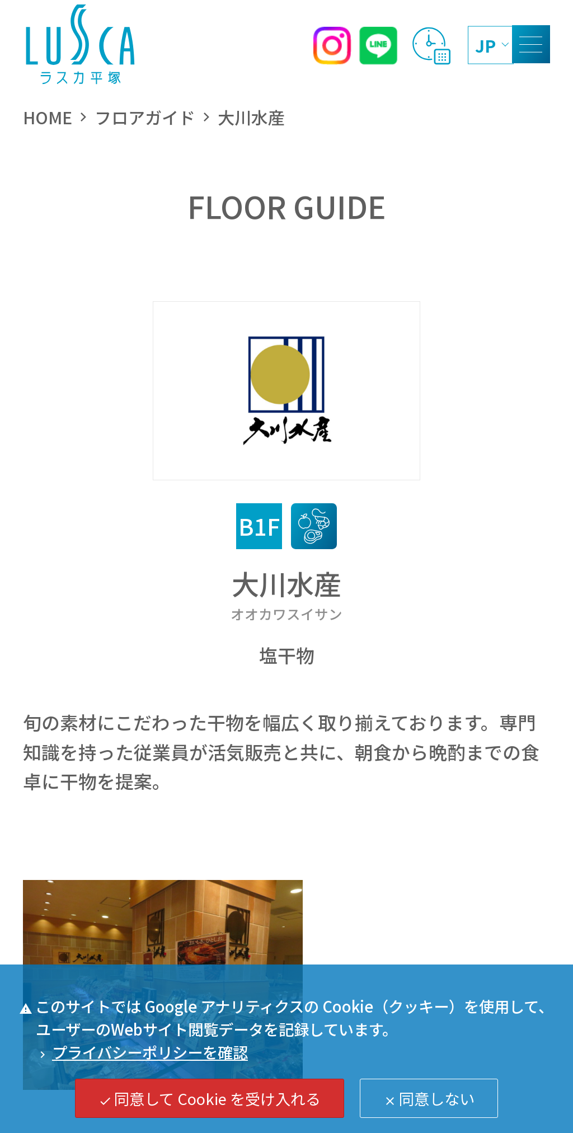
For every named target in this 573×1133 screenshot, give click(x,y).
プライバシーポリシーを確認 (142, 1052)
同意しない (429, 1098)
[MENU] (531, 44)
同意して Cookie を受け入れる (209, 1098)
